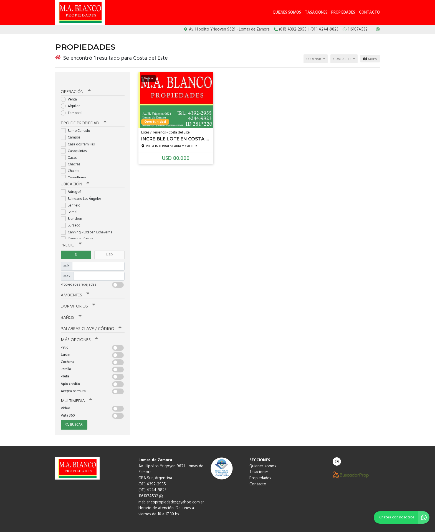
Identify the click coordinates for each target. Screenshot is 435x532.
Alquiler (72, 97)
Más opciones (79, 329)
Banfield (72, 196)
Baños (71, 307)
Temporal (73, 104)
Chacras (72, 155)
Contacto (369, 12)
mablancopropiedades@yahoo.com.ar (171, 491)
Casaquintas (75, 142)
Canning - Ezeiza (79, 230)
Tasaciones (316, 12)
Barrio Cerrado (77, 122)
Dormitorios (77, 296)
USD (109, 245)
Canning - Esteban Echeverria (88, 223)
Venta (70, 91)
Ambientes (74, 285)
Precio (71, 236)
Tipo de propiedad (82, 114)
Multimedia (76, 389)
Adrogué (73, 183)
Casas (70, 149)
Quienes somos (287, 12)
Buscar (74, 413)
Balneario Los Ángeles (83, 189)
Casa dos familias (79, 135)
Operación (75, 83)
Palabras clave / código (90, 318)
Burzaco (72, 216)
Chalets (72, 162)
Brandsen (73, 210)
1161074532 (150, 484)
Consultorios (75, 169)
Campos (72, 129)
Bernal (71, 203)
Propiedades (343, 12)
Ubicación (75, 175)
